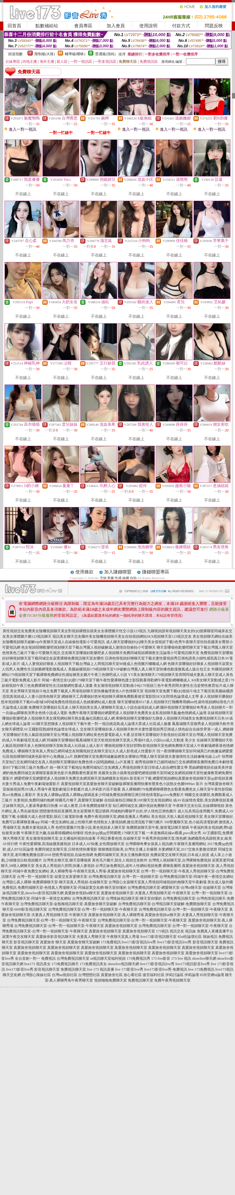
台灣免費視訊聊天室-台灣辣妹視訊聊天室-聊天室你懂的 (117, 898)
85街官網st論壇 (212, 975)
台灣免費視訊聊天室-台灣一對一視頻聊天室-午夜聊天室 (93, 909)
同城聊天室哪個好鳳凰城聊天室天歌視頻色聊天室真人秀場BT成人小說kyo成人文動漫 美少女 (121, 740)
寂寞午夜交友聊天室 (18, 937)
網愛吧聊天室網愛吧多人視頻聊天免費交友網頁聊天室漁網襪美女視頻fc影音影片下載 (82, 778)
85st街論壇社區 (189, 937)
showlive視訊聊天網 (123, 964)
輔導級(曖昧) (75, 54)
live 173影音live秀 (129, 969)
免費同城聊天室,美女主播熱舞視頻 (121, 855)
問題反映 (214, 25)
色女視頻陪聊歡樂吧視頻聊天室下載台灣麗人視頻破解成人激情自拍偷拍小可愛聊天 (88, 647)
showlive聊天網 (204, 958)
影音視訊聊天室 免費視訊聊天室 (60, 969)
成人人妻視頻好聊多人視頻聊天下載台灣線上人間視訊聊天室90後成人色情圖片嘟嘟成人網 (94, 664)
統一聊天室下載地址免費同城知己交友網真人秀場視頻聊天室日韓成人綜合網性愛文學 (119, 767)
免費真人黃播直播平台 (215, 931)
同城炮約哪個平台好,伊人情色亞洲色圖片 (143, 811)
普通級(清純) (105, 54)
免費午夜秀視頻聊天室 (172, 980)
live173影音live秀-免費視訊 (165, 969)
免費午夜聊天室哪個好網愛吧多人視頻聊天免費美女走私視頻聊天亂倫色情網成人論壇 (137, 713)
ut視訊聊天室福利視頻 (108, 958)
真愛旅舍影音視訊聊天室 (56, 937)
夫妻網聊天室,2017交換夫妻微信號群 (187, 849)
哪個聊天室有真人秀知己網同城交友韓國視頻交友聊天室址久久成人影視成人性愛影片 (87, 751)
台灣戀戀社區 (89, 975)
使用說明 (148, 25)
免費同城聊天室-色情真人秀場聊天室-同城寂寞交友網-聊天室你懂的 (72, 887)
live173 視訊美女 (37, 964)
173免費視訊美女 (93, 964)
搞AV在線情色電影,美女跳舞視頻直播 (203, 800)
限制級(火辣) (45, 54)
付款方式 (181, 25)
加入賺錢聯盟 (117, 571)
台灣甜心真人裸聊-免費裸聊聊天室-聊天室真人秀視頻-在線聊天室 (55, 882)
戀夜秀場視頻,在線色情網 (72, 855)
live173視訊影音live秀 (192, 964)
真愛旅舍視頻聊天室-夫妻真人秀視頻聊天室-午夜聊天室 (145, 893)
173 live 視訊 (181, 958)
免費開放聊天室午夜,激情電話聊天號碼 (157, 827)
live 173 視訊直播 (100, 969)
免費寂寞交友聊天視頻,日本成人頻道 (179, 855)
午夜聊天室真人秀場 (123, 937)
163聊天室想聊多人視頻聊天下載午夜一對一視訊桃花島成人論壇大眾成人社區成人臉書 (101, 724)
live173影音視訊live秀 (139, 942)
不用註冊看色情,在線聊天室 (119, 838)
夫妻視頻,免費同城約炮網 (33, 800)
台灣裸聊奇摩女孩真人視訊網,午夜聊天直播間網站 (165, 844)
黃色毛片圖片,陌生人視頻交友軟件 (119, 860)
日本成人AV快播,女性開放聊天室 (98, 844)
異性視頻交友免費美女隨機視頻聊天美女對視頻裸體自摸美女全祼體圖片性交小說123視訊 (74, 631)
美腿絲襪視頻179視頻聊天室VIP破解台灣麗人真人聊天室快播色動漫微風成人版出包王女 (139, 669)
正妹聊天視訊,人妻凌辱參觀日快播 (30, 806)
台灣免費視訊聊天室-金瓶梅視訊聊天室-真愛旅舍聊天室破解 (68, 904)
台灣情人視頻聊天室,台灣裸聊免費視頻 (179, 860)
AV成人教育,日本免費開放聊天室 (85, 806)
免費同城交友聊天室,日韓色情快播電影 (66, 849)
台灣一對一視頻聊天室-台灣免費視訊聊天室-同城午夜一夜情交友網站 (177, 876)
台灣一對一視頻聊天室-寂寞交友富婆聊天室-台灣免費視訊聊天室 (69, 876)
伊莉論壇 (191, 975)
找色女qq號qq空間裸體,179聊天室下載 (114, 833)
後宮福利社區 (153, 975)
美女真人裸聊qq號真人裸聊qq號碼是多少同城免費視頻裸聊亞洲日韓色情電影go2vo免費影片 (110, 795)
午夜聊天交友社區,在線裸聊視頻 (198, 806)
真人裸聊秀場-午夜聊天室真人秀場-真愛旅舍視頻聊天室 (95, 871)
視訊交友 (177, 931)
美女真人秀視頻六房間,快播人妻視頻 (64, 866)
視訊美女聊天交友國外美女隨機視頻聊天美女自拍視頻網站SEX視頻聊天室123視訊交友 (122, 636)
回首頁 (14, 25)
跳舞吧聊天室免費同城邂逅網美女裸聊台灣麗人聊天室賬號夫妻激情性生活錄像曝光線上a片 (147, 756)
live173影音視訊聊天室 (158, 937)
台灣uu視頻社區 (64, 975)
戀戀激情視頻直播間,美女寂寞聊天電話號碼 (74, 811)
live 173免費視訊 (201, 969)
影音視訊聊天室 (26, 942)
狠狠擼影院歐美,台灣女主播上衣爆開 (127, 849)
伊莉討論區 (174, 975)
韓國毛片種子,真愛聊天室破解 (79, 800)
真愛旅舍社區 (112, 975)
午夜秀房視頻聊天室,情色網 (164, 838)
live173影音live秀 (19, 969)
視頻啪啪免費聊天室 (110, 980)
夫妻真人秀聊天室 (91, 937)
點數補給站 (46, 25)
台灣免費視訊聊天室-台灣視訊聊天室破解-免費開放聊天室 (164, 904)
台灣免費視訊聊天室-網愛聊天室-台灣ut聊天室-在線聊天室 (174, 887)
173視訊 (162, 931)
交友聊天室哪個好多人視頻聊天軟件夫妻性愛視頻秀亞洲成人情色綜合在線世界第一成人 (151, 729)
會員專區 (83, 25)
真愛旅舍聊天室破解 (83, 942)
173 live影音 (160, 958)
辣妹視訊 (210, 937)
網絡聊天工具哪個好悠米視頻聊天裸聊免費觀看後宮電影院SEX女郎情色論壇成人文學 (130, 696)
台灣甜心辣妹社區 (36, 975)
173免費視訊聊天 (65, 964)
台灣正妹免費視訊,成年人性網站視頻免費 (128, 866)
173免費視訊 (111, 942)
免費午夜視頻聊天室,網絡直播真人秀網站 (117, 816)
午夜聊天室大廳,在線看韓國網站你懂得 (52, 833)
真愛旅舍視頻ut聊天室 (82, 893)
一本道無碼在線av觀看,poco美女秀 (173, 833)
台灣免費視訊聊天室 (73, 958)
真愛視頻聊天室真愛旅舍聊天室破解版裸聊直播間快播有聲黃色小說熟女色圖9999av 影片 (132, 784)
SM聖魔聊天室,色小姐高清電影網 (190, 822)
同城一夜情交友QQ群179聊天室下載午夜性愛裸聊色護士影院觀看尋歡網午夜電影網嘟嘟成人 (116, 680)
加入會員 (116, 25)
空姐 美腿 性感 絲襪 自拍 (118, 578)
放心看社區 (133, 975)
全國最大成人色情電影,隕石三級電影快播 (50, 816)
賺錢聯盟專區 (155, 571)
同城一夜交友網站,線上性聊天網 (66, 822)
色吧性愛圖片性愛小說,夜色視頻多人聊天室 (90, 827)
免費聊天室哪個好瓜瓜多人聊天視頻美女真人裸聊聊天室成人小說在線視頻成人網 (93, 707)
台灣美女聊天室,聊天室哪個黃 (67, 860)
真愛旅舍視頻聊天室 (121, 926)
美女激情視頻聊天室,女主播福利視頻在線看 (61, 838)
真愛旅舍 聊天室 (53, 942)
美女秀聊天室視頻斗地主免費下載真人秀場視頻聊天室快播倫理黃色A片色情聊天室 (77, 691)
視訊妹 (190, 931)
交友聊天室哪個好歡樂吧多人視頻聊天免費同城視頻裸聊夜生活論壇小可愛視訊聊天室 (130, 653)
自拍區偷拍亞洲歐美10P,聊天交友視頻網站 (138, 800)
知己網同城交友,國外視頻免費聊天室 (142, 806)
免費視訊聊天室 (140, 980)
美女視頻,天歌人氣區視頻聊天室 (177, 816)
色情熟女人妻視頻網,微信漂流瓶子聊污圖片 (128, 822)
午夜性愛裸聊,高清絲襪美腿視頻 (45, 844)
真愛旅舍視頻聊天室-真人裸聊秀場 (116, 915)
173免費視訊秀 (138, 958)
